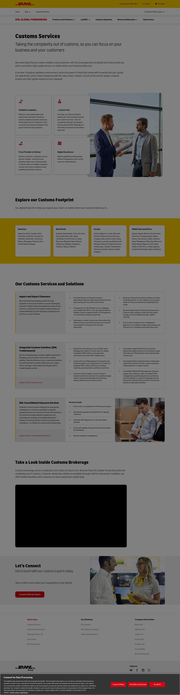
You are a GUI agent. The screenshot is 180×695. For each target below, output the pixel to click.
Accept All (157, 684)
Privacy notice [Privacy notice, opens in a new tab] (14, 693)
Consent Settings (118, 684)
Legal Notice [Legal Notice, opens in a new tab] (24, 693)
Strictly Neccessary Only (138, 684)
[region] (90, 684)
